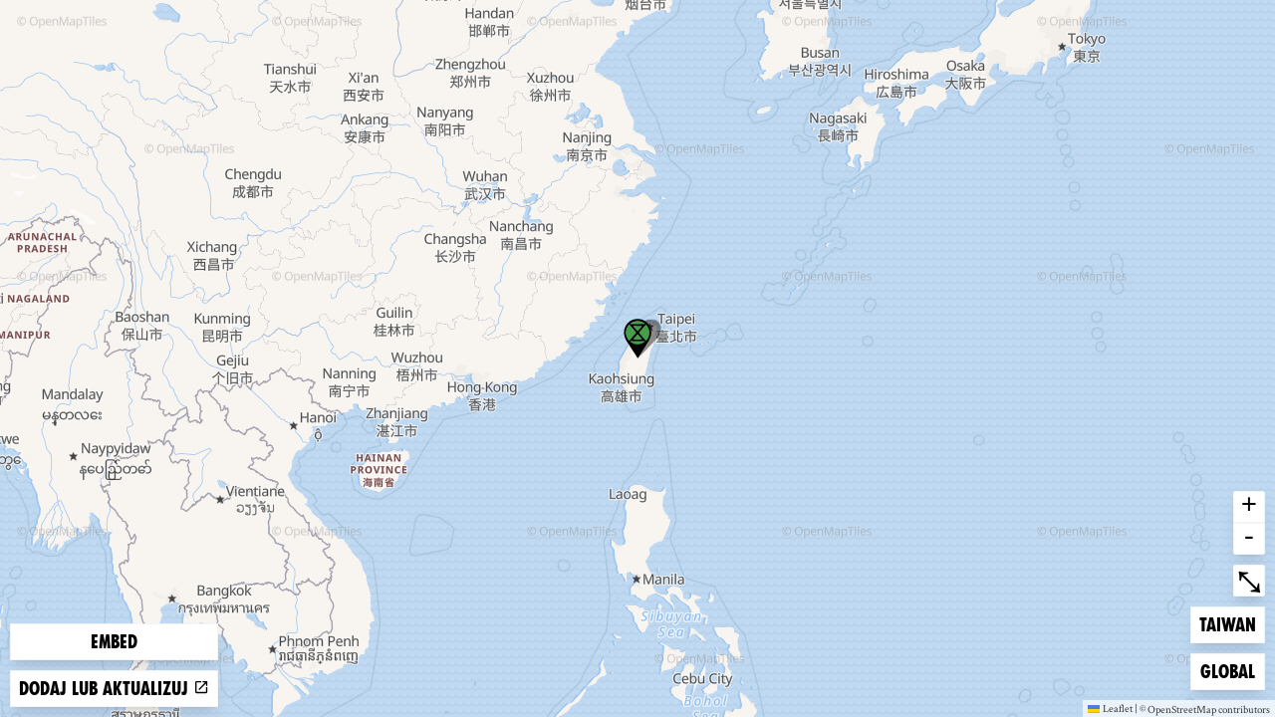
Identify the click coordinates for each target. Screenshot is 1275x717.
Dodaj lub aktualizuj (114, 688)
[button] (637, 338)
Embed (114, 641)
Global (1232, 669)
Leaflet (1110, 708)
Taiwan (1231, 622)
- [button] (1249, 539)
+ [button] (1249, 507)
